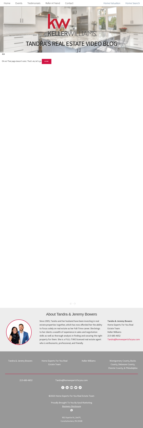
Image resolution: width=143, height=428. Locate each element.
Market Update (97, 277)
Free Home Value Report (113, 129)
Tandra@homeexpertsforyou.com (123, 339)
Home (7, 3)
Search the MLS (113, 192)
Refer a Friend (53, 3)
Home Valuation (111, 3)
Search (134, 65)
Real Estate (95, 261)
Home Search (132, 3)
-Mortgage (95, 293)
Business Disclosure (71, 406)
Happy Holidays (98, 271)
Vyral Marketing (84, 402)
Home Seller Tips (98, 266)
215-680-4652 (26, 380)
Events (18, 3)
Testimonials (33, 3)
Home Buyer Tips (98, 287)
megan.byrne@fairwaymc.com (103, 246)
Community (95, 282)
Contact (69, 3)
